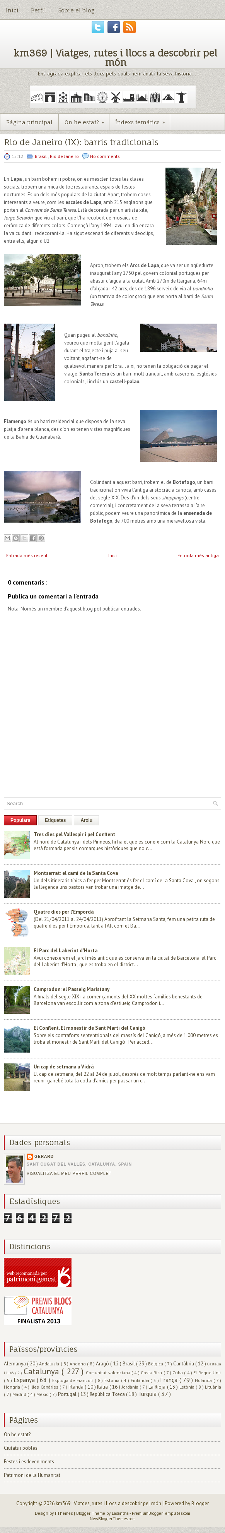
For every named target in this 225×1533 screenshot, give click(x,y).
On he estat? (87, 119)
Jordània (131, 1387)
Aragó (103, 1363)
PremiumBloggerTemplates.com (161, 1513)
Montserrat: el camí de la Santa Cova (76, 873)
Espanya (25, 1380)
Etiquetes (55, 820)
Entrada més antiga (198, 555)
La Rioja (157, 1387)
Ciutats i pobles (21, 1448)
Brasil (41, 156)
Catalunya (42, 1371)
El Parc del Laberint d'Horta (65, 950)
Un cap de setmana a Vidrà (64, 1066)
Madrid (19, 1394)
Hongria (12, 1387)
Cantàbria (184, 1363)
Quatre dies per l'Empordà (64, 912)
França (169, 1380)
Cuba (178, 1372)
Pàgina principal (29, 122)
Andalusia (49, 1364)
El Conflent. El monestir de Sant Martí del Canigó (89, 1028)
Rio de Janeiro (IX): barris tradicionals (81, 142)
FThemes (64, 1513)
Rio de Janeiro (65, 156)
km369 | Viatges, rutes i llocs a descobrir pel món (115, 57)
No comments (105, 156)
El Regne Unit (207, 1372)
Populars (20, 820)
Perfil (38, 10)
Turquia (148, 1394)
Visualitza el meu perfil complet (69, 1173)
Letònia (187, 1387)
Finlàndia (141, 1380)
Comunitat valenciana (108, 1372)
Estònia (112, 1380)
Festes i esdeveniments (29, 1461)
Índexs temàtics (142, 119)
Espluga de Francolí (73, 1380)
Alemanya (15, 1363)
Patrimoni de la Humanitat (32, 1475)
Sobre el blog (76, 10)
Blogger (200, 1503)
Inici (12, 10)
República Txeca (108, 1394)
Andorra (78, 1364)
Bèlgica (156, 1364)
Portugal (68, 1394)
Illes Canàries (45, 1387)
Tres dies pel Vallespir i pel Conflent (74, 834)
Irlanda (76, 1387)
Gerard (44, 1156)
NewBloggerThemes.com (113, 1518)
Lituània (213, 1387)
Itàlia (103, 1387)
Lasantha (121, 1513)
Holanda (204, 1380)
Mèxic (42, 1394)
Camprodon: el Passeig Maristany (71, 989)
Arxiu (86, 820)
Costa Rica (152, 1372)
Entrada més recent (27, 555)
